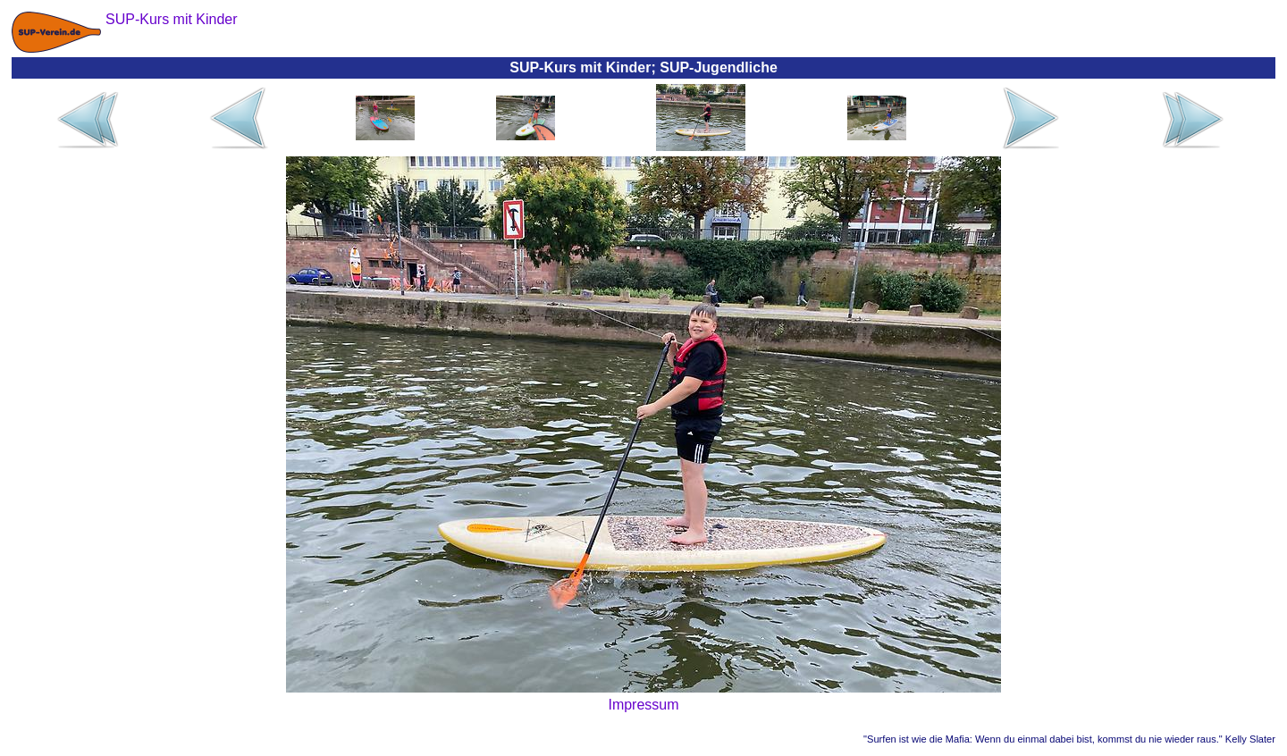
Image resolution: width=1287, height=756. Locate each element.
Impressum (643, 704)
